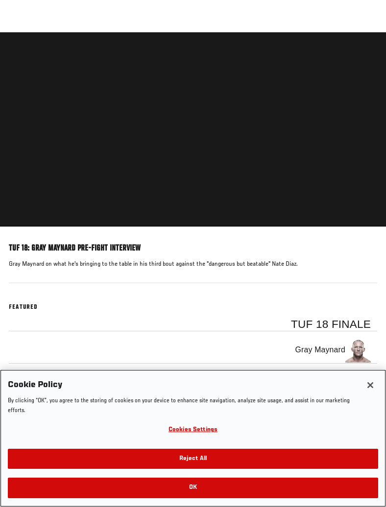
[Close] (370, 385)
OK (193, 487)
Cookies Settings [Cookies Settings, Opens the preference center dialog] (193, 430)
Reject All (193, 459)
